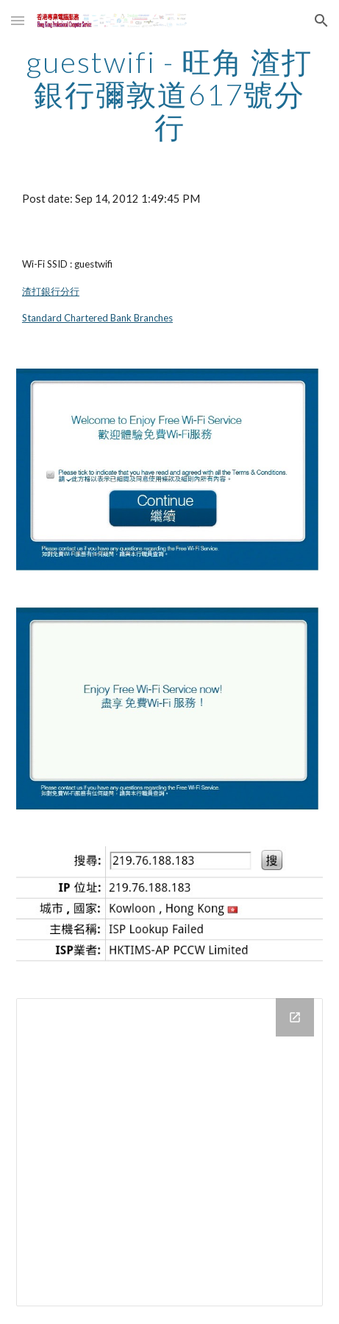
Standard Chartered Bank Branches (97, 318)
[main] (169, 94)
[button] (17, 20)
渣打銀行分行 (50, 291)
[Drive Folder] (169, 1152)
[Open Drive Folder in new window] (295, 1017)
